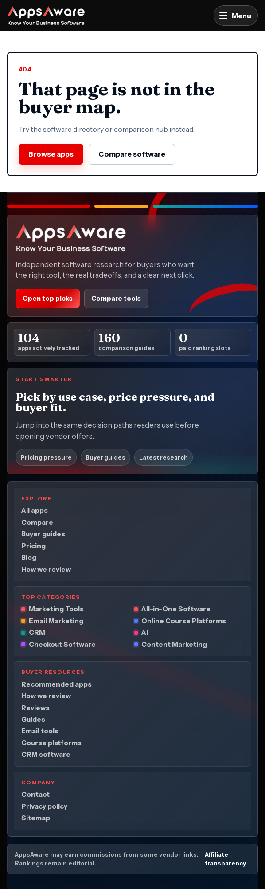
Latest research (163, 456)
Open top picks (48, 299)
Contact (35, 794)
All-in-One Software (175, 609)
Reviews (35, 707)
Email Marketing (56, 621)
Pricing (33, 545)
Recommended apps (56, 684)
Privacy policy (44, 806)
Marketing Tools (56, 609)
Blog (28, 557)
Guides (33, 719)
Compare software (131, 153)
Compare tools (116, 299)
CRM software (45, 754)
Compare (37, 522)
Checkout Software (62, 644)
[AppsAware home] (46, 15)
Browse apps (51, 153)
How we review (46, 569)
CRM (37, 632)
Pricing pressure (46, 456)
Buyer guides (105, 456)
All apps (34, 510)
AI (144, 632)
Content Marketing (174, 644)
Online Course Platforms (183, 621)
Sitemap (35, 818)
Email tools (39, 731)
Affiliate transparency (225, 858)
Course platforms (51, 743)
